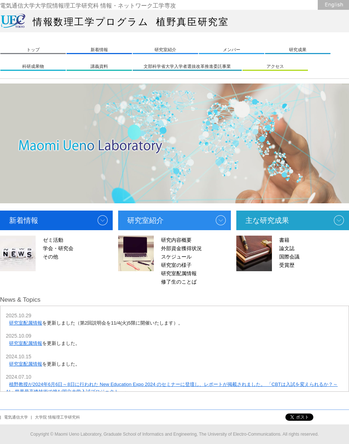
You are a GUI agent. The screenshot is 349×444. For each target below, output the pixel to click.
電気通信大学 (16, 417)
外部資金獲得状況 (181, 248)
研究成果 (297, 49)
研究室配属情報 (179, 273)
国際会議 (289, 257)
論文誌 (286, 248)
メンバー (231, 49)
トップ (33, 49)
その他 (50, 257)
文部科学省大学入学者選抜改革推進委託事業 (187, 66)
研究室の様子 (176, 265)
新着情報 (99, 49)
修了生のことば (179, 282)
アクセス (275, 66)
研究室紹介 (165, 49)
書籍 (284, 240)
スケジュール (176, 257)
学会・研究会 (58, 248)
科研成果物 (33, 66)
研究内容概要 (176, 240)
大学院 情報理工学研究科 (57, 417)
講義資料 (99, 66)
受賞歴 (286, 265)
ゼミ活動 (53, 240)
